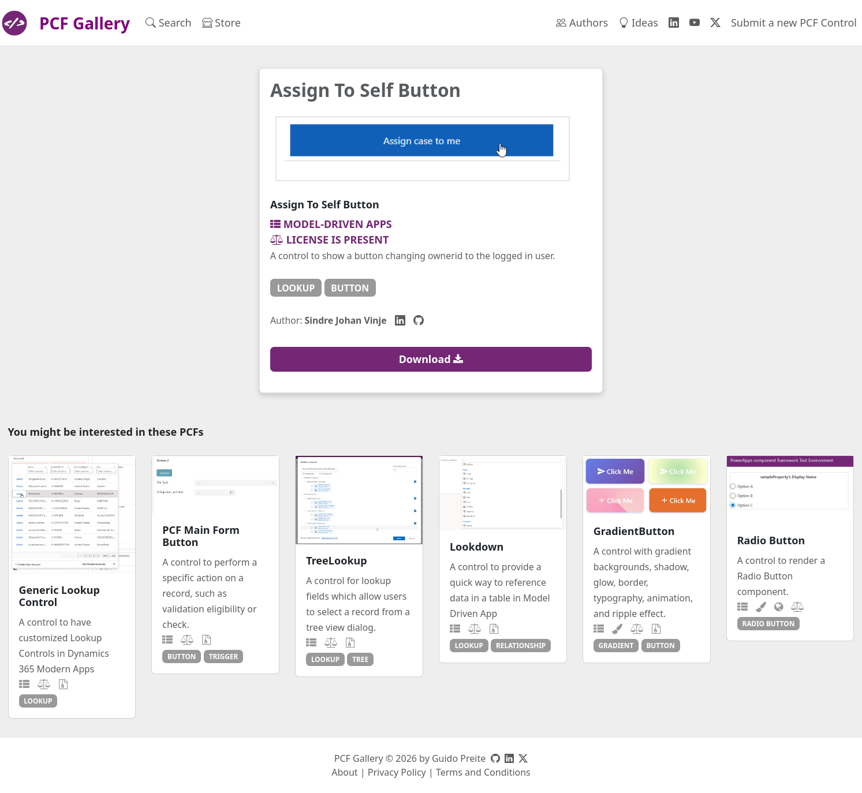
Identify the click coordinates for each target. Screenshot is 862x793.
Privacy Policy (397, 772)
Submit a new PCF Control (794, 22)
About (344, 772)
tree (360, 659)
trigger (223, 656)
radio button (768, 623)
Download (431, 359)
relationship (521, 645)
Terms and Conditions (483, 772)
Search (168, 22)
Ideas (638, 22)
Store (221, 22)
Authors (582, 22)
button (350, 288)
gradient (616, 645)
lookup (296, 288)
